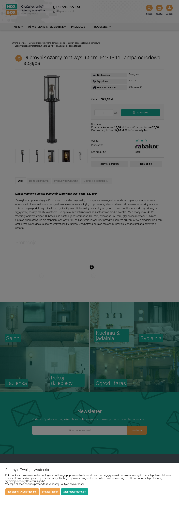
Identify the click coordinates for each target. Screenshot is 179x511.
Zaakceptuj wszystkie (74, 491)
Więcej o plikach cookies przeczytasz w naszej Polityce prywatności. (44, 484)
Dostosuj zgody (50, 491)
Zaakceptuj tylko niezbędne (22, 491)
